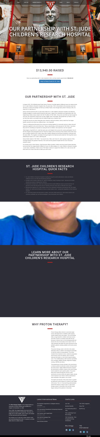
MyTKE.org (82, 408)
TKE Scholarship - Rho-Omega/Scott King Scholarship (71, 419)
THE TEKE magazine (84, 403)
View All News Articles (42, 421)
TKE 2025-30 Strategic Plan (43, 417)
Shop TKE (81, 406)
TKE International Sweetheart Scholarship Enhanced (49, 409)
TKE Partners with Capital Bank (44, 413)
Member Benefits (69, 406)
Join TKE (67, 403)
